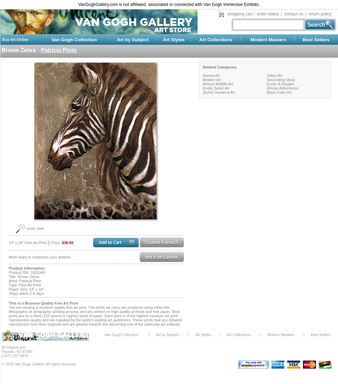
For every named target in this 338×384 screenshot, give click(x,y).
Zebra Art (274, 75)
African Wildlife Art (218, 84)
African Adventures (282, 88)
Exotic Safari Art (216, 88)
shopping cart (240, 14)
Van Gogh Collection (74, 39)
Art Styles (174, 39)
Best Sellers (316, 39)
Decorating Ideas (281, 80)
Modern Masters (268, 39)
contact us (293, 14)
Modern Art (212, 80)
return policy (320, 14)
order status (268, 14)
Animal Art (211, 75)
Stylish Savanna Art (219, 92)
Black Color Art (279, 92)
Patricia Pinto (59, 50)
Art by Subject (133, 39)
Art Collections (216, 39)
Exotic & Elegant (280, 84)
